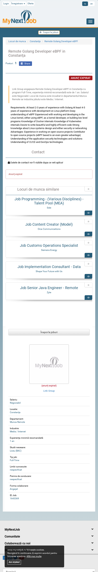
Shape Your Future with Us (49, 271)
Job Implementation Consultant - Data (49, 266)
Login (6, 3)
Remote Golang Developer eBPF (61, 41)
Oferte (30, 3)
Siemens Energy (49, 250)
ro (85, 3)
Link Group (49, 390)
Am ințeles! (14, 562)
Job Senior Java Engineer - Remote (49, 288)
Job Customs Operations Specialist (49, 245)
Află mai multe (34, 556)
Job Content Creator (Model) (49, 224)
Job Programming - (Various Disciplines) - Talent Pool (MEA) (49, 201)
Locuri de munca (17, 41)
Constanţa (35, 41)
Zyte (49, 292)
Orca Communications (49, 229)
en (91, 3)
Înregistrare (18, 3)
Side (49, 207)
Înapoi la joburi (49, 32)
